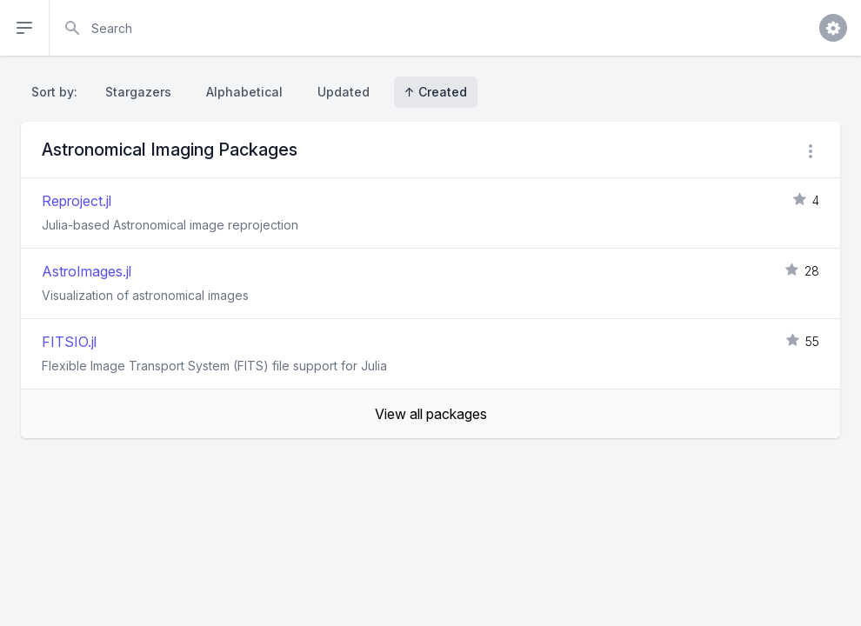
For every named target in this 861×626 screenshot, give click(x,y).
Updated (343, 91)
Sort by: (57, 91)
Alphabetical (244, 91)
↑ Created (435, 91)
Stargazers (138, 91)
